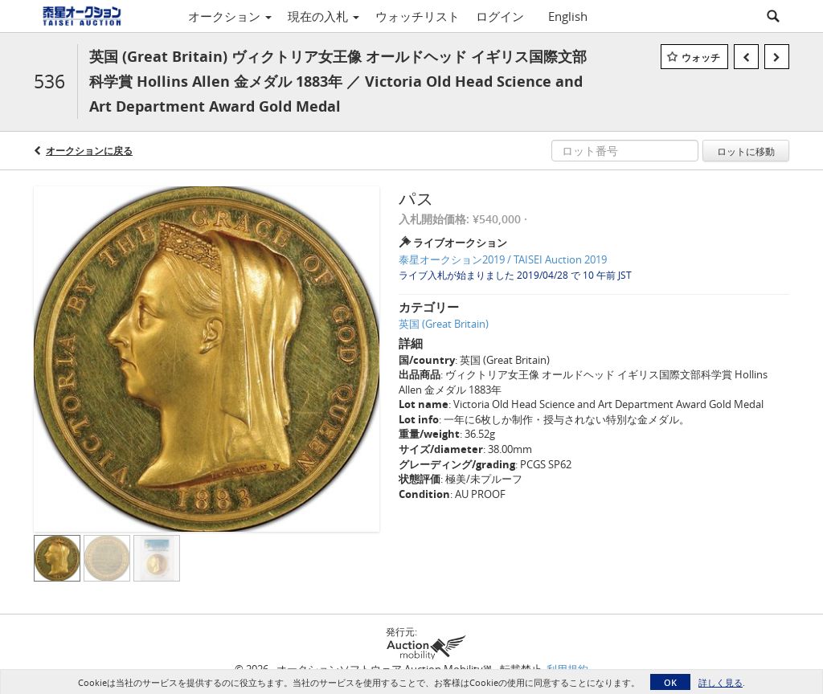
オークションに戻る (89, 150)
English (568, 16)
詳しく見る (720, 682)
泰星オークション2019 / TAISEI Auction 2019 (503, 259)
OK (670, 682)
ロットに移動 (746, 151)
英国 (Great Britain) (444, 323)
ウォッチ (701, 57)
